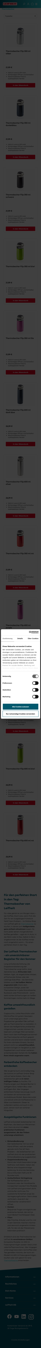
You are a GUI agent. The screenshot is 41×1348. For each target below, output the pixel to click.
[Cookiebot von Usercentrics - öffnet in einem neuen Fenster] (29, 632)
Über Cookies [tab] (33, 638)
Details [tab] (20, 638)
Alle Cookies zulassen (20, 707)
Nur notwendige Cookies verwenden (20, 714)
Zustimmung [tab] (7, 638)
